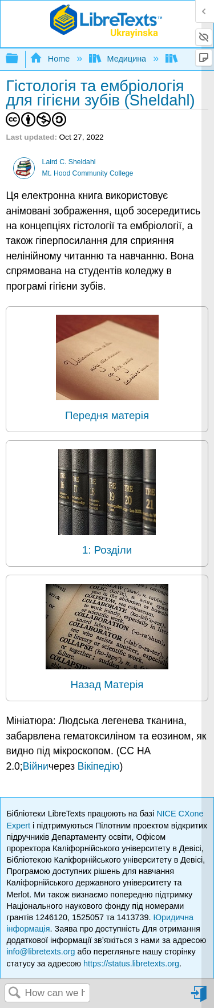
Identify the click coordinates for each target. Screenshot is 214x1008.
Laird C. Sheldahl (69, 162)
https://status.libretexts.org (131, 963)
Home (51, 58)
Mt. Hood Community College (88, 173)
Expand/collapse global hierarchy (19, 59)
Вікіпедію (99, 766)
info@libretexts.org (40, 951)
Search (15, 993)
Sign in (199, 998)
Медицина (118, 58)
